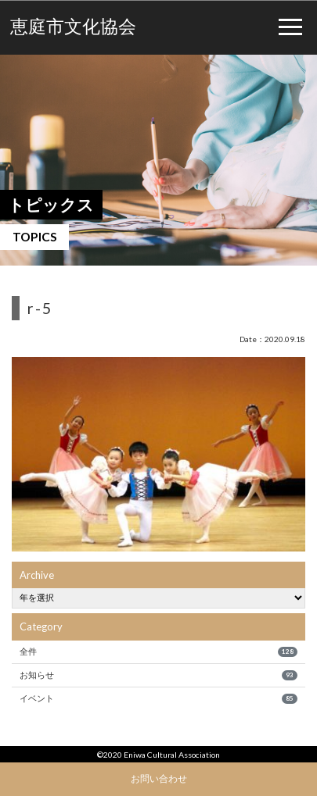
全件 (158, 651)
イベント (158, 698)
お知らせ (158, 674)
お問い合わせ (159, 778)
